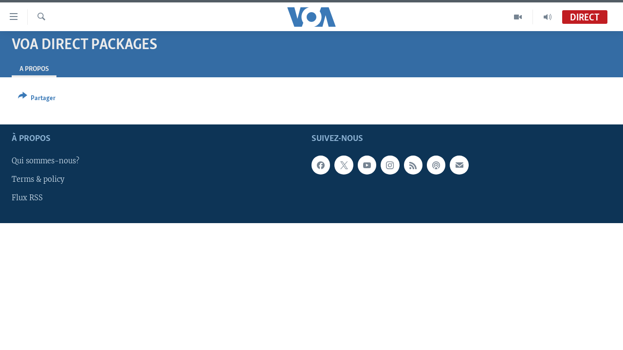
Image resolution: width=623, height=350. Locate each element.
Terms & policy (38, 179)
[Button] (36, 99)
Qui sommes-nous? (45, 161)
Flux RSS (27, 197)
